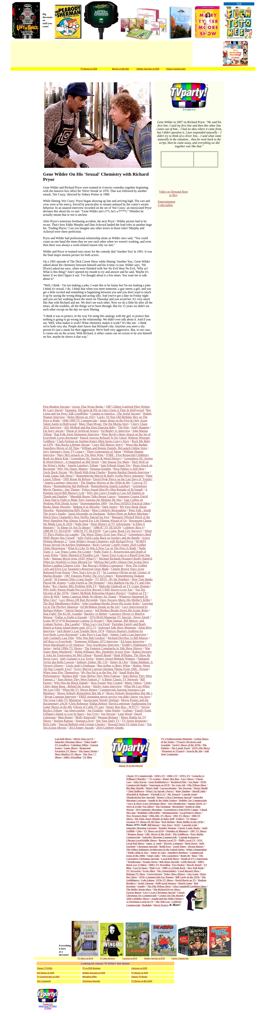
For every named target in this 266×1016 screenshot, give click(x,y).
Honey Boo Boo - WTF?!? (122, 707)
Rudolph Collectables (149, 812)
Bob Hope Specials (169, 861)
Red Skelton (168, 821)
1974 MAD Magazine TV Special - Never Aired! (119, 617)
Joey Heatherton (177, 803)
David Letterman (119, 703)
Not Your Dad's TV (108, 720)
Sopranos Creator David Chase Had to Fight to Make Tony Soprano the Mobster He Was (95, 498)
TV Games (155, 778)
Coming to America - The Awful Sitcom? (115, 413)
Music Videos (133, 682)
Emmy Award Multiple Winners (115, 658)
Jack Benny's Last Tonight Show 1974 (80, 631)
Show (177, 889)
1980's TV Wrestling (159, 864)
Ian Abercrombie (74, 710)
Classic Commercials (176, 69)
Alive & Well (51, 596)
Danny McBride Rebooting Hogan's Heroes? (98, 593)
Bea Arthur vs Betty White (114, 665)
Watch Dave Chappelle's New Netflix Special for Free (76, 517)
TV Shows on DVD (88, 69)
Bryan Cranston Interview (60, 696)
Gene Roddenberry (159, 782)
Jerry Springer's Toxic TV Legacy (64, 451)
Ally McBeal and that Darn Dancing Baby (90, 427)
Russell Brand (102, 655)
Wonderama (134, 861)
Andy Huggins (140, 427)
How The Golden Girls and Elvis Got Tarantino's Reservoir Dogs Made (95, 567)
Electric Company (173, 843)
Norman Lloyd (85, 720)
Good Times (179, 846)
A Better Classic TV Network (120, 679)
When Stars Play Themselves (61, 672)
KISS (177, 824)
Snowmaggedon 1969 (93, 503)
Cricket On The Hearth (170, 895)
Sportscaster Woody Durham (101, 700)
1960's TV (172, 775)
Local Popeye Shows (190, 812)
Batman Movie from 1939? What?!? (74, 558)
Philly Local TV (187, 840)
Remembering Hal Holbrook (71, 486)
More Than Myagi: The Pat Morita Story (104, 424)
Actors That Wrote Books (87, 406)
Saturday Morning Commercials (159, 837)
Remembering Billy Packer (72, 510)
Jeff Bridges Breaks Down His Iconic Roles (122, 610)
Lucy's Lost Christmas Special (159, 892)
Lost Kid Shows (63, 738)
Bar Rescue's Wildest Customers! (103, 565)
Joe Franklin (95, 710)
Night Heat (81, 524)
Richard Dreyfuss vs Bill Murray (128, 638)
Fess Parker (178, 864)
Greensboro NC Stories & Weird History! (96, 458)
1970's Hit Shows (201, 748)
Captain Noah (189, 794)
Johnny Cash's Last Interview (128, 634)
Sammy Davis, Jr (197, 803)
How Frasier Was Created (106, 682)
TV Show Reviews (107, 958)
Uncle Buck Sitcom (55, 472)
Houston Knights (100, 468)
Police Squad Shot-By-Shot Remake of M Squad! (112, 489)
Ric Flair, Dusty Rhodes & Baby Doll (154, 818)
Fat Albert (148, 806)
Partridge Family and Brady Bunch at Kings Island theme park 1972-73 (94, 625)
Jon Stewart (108, 713)
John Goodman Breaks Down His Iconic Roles (111, 603)
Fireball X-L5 (158, 794)
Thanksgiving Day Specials (140, 797)
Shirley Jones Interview (107, 686)
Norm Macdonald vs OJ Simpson (63, 644)
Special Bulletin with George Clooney (82, 724)
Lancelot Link (189, 824)
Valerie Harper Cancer (78, 610)
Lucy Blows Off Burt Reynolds (78, 600)
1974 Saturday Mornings (148, 809)
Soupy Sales (153, 855)
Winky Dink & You (138, 852)
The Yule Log (162, 901)
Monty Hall (152, 788)
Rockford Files (178, 782)
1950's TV (159, 775)
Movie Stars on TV (84, 738)
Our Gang (192, 874)
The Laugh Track (180, 748)
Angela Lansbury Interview (61, 482)
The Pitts (123, 427)
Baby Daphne (183, 791)
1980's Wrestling (72, 757)
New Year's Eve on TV (86, 572)
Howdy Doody (194, 864)
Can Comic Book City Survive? (122, 531)
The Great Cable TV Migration (62, 700)
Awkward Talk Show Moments (117, 627)
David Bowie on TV (185, 880)
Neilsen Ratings (63, 720)
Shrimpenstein (170, 812)
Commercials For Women (159, 877)
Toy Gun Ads (179, 785)
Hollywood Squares (166, 883)
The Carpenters (170, 855)
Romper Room (135, 834)
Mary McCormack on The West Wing (80, 455)
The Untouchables (167, 870)
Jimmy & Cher (119, 662)
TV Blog (87, 757)
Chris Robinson (78, 703)
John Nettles (112, 710)
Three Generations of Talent (104, 451)
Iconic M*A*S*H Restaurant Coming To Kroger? (73, 620)
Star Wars (167, 824)
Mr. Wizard (173, 794)
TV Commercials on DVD (48, 977)
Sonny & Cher (158, 852)
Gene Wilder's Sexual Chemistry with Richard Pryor (101, 541)
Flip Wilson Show (196, 785)
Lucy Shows (187, 778)
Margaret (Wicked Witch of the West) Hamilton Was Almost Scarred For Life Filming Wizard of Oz (96, 518)
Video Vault (90, 741)
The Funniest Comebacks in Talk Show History (113, 648)
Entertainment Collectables (166, 203)
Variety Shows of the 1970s (186, 744)
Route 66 (185, 855)
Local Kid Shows (170, 858)
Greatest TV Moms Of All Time (143, 821)
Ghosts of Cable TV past (89, 707)
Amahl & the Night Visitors (162, 800)
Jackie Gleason (146, 883)
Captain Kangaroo (189, 837)
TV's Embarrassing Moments (176, 738)
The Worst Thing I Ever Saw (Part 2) (103, 534)
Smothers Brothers (177, 852)
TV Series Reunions (134, 720)
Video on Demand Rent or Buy (173, 193)
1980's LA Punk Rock (173, 867)
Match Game (185, 883)
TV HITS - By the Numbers (112, 579)
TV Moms (191, 818)
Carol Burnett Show (189, 870)
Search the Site (195, 751)
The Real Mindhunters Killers (61, 603)
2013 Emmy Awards (81, 727)
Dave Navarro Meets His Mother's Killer (125, 600)
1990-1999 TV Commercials (79, 420)
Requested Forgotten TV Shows (73, 750)
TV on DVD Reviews (91, 968)
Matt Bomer (65, 717)
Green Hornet (154, 874)
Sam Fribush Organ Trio (116, 465)
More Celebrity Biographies (109, 510)
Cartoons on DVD (129, 958)
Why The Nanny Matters (72, 468)
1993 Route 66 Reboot (77, 479)
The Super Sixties (88, 751)
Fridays (180, 818)
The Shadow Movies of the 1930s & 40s (105, 482)
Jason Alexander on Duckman (86, 513)
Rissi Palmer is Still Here (128, 468)
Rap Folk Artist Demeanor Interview (76, 434)
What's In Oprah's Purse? (160, 791)
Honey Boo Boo (171, 778)
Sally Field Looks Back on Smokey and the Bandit (108, 537)
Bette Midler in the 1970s (190, 821)
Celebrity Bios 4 (133, 527)
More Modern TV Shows (68, 754)
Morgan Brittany (108, 717)
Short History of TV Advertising (110, 524)
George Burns (134, 892)
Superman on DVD (159, 785)
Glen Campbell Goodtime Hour (190, 886)
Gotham (128, 710)
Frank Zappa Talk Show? (58, 475)
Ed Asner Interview (132, 641)
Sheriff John (198, 791)
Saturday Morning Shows (68, 741)
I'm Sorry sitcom (53, 430)
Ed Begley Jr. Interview (115, 430)
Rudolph (147, 905)
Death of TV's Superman (194, 858)
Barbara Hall (70, 676)
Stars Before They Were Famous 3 (78, 679)
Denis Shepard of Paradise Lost (80, 555)
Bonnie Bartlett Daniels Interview (128, 472)
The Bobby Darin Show (138, 889)
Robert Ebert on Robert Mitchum (127, 513)
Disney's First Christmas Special (174, 797)
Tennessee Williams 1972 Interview (96, 641)
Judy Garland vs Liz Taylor (77, 658)
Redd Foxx (165, 846)
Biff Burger (154, 824)
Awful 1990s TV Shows (67, 648)
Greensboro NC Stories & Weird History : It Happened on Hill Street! (98, 460)
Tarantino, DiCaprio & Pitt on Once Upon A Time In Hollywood (104, 410)
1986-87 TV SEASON (107, 527)
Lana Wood (125, 713)
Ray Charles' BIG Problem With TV (74, 586)
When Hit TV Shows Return (79, 689)
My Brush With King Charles (87, 472)
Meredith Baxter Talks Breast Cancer (93, 496)
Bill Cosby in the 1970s (187, 877)
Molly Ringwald (85, 717)
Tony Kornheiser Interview (102, 644)
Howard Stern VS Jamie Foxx (126, 724)
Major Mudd (200, 788)
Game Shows (71, 748)
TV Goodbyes (62, 744)
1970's (142, 877)
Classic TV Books (139, 977)
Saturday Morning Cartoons (141, 828)
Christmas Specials (147, 846)
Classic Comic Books (189, 828)
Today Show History (175, 874)
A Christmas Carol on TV (140, 901)
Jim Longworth (44, 981)
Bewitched (178, 806)
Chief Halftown (136, 791)
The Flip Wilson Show (159, 886)
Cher (139, 831)
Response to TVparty (173, 751)
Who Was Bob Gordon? (90, 638)
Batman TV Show (135, 874)
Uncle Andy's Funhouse (80, 665)
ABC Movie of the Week (158, 834)
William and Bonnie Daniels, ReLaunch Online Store (114, 448)
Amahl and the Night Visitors (166, 898)
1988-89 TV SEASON (57, 531)
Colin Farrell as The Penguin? (86, 582)
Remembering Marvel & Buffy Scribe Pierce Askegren (110, 475)
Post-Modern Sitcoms (56, 406)
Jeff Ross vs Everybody (57, 641)
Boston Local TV (168, 840)
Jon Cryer (93, 713)
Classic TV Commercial (138, 775)
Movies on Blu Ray (120, 69)
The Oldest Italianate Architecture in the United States (155, 849)
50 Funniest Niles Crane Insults (73, 579)
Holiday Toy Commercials (193, 800)
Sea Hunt (193, 782)
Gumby (141, 886)
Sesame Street (150, 861)
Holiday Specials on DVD (148, 69)
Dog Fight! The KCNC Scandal (62, 613)
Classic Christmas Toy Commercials (155, 894)
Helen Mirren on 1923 (81, 417)
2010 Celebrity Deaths (110, 727)
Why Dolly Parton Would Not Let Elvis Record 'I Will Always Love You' (88, 589)
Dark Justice (109, 506)
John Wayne (140, 782)
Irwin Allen (149, 870)
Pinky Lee (154, 867)
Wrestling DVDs (89, 977)
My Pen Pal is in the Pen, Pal (99, 672)
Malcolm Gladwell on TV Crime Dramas (124, 586)
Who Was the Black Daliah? (71, 682)
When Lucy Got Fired (95, 624)
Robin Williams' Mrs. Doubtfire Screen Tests (102, 651)
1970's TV (185, 775)
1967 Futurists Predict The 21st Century (88, 575)
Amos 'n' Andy (154, 843)
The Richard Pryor (163, 889)
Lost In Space (140, 867)
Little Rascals (188, 861)
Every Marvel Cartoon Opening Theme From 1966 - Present (111, 669)
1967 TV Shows (181, 815)
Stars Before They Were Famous (100, 676)
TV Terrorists (133, 870)
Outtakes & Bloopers (177, 831)
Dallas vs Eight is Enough (71, 617)
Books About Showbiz (57, 506)
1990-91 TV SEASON (87, 531)
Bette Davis (191, 843)
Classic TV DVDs (44, 968)
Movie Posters (161, 905)
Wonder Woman (167, 828)
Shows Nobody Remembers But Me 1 (129, 693)
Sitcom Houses (195, 846)
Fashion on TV (137, 593)
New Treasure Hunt (136, 815)
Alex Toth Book (195, 867)
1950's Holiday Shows (137, 898)
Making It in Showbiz (86, 506)
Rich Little (49, 724)
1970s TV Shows (164, 880)
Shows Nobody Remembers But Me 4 (80, 693)
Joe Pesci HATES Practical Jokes (129, 503)
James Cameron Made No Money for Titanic (89, 596)
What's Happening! (196, 849)
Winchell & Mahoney (137, 794)
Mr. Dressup (185, 788)
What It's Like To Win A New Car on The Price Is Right (102, 548)
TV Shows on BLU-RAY (141, 981)
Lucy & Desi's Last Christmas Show (147, 803)
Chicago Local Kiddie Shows (141, 840)
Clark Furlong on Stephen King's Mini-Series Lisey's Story (93, 441)
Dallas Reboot (98, 703)
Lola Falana (148, 880)
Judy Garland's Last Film (58, 638)
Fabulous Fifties (79, 744)
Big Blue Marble (135, 788)
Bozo (194, 855)
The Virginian (163, 806)
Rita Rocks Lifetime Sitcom (72, 444)
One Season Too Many (116, 462)
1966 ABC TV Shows (160, 815)
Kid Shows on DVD (45, 973)
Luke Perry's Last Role (94, 634)
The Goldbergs (181, 834)
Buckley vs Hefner (95, 613)
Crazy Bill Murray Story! (107, 444)
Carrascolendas (168, 788)
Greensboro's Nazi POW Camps (181, 809)
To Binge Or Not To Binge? (74, 527)
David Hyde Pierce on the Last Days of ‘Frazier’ (123, 479)
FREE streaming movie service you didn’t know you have (114, 696)
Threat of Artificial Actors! (82, 430)
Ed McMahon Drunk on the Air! (100, 606)
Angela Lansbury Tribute (82, 465)
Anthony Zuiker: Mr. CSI (92, 662)
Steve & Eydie (133, 806)
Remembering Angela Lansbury (110, 486)
